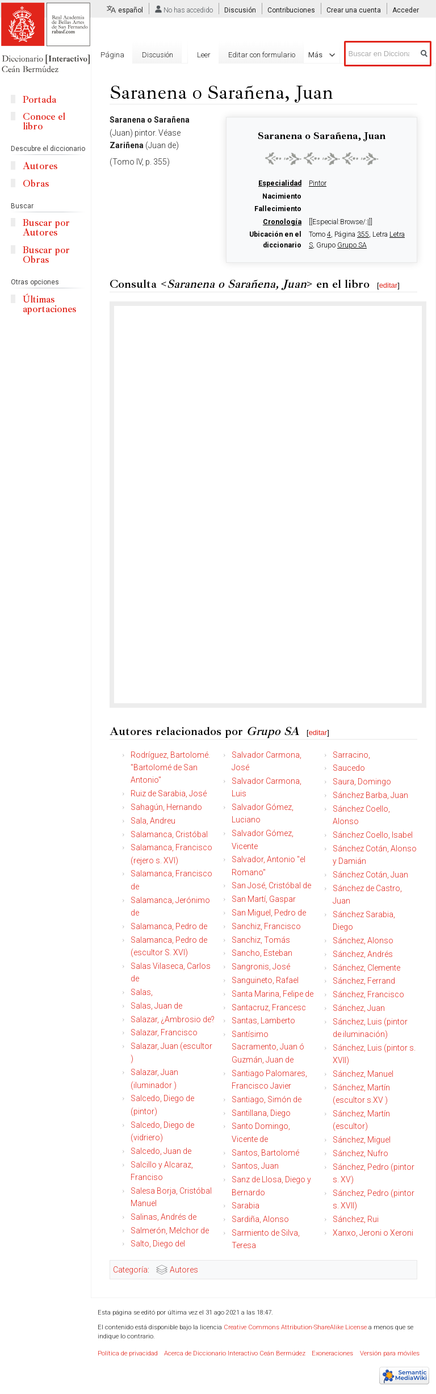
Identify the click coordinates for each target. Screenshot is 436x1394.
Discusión (240, 10)
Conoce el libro (44, 121)
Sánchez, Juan (359, 1008)
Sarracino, (351, 754)
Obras (36, 183)
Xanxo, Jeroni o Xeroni (373, 1232)
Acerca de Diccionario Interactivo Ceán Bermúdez (234, 1353)
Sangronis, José (261, 966)
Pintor (317, 183)
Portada (39, 99)
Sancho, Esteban (262, 953)
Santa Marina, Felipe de (272, 993)
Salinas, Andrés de (163, 1216)
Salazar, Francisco (164, 1032)
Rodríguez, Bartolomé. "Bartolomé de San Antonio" (170, 767)
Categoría (130, 1269)
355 (363, 234)
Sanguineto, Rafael (265, 980)
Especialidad (279, 183)
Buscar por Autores (46, 227)
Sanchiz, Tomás (261, 939)
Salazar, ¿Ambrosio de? (173, 1019)
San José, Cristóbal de (271, 885)
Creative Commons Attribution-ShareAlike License (295, 1327)
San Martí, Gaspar (264, 899)
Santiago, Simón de (266, 1099)
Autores (184, 1269)
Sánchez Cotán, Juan (370, 874)
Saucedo (349, 767)
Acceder (405, 10)
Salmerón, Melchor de (170, 1230)
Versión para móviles (390, 1353)
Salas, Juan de (156, 1005)
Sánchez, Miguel (362, 1139)
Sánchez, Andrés (363, 954)
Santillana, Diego (261, 1113)
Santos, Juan (255, 1165)
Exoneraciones (332, 1353)
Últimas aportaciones (49, 304)
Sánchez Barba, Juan (370, 795)
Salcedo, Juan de (161, 1151)
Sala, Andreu (153, 820)
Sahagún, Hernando (166, 807)
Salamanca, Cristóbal (169, 834)
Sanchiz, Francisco (266, 926)
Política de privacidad (128, 1353)
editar (388, 285)
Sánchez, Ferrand (364, 980)
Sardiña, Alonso (260, 1219)
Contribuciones (291, 10)
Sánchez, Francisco (368, 994)
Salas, (142, 992)
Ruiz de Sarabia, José (169, 793)
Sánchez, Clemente (366, 967)
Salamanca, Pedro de (169, 926)
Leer (196, 95)
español (130, 10)
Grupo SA (352, 245)
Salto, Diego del (158, 1243)
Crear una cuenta (353, 10)
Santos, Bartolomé (265, 1152)
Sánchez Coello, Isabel (373, 834)
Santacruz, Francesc (269, 1007)
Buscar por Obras (46, 254)
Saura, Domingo (362, 781)
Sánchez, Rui (356, 1219)
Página (112, 55)
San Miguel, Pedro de (269, 912)
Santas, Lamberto (263, 1020)
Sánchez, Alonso (363, 940)
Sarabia (245, 1205)
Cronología (282, 222)
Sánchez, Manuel (363, 1073)
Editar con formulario (253, 95)
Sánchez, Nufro (360, 1153)
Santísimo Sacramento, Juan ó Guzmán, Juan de (268, 1047)
